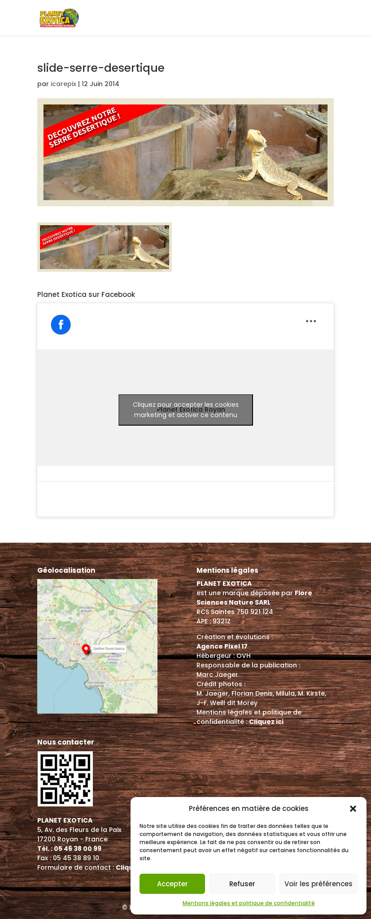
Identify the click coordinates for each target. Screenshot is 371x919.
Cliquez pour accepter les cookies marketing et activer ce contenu (186, 409)
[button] (353, 808)
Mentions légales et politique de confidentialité (249, 903)
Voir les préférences (318, 884)
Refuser (242, 884)
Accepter (172, 884)
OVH (243, 655)
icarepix (63, 83)
